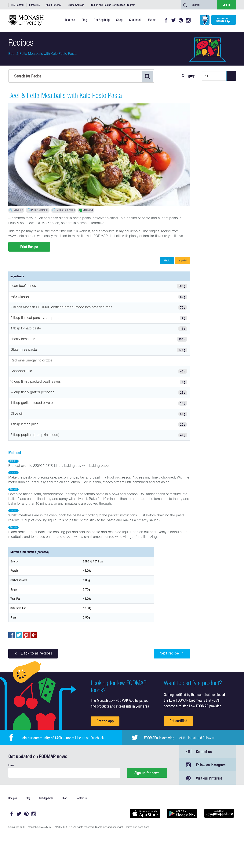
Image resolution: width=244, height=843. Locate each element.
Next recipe (172, 653)
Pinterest (181, 20)
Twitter (173, 20)
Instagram (188, 20)
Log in (226, 4)
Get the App (105, 721)
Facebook (166, 20)
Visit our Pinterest (209, 778)
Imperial (183, 260)
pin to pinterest (26, 635)
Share (11, 635)
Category (188, 76)
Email (11, 765)
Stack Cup (88, 210)
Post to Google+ (34, 635)
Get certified (178, 720)
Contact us (204, 751)
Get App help (46, 798)
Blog (28, 798)
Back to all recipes (33, 653)
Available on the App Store (145, 813)
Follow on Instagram (211, 764)
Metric (167, 260)
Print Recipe (29, 246)
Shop (64, 798)
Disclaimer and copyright (109, 827)
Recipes (12, 798)
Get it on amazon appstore (219, 813)
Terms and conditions (137, 827)
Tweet (19, 635)
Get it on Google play (182, 813)
